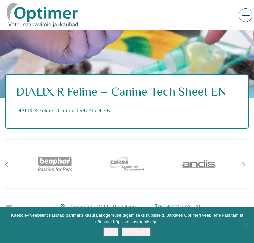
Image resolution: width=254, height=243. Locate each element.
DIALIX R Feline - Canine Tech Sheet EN (63, 111)
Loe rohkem (136, 231)
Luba (111, 231)
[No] (245, 225)
